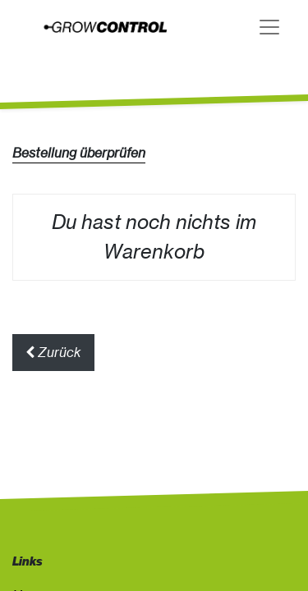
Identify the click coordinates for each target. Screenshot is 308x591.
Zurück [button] (53, 352)
